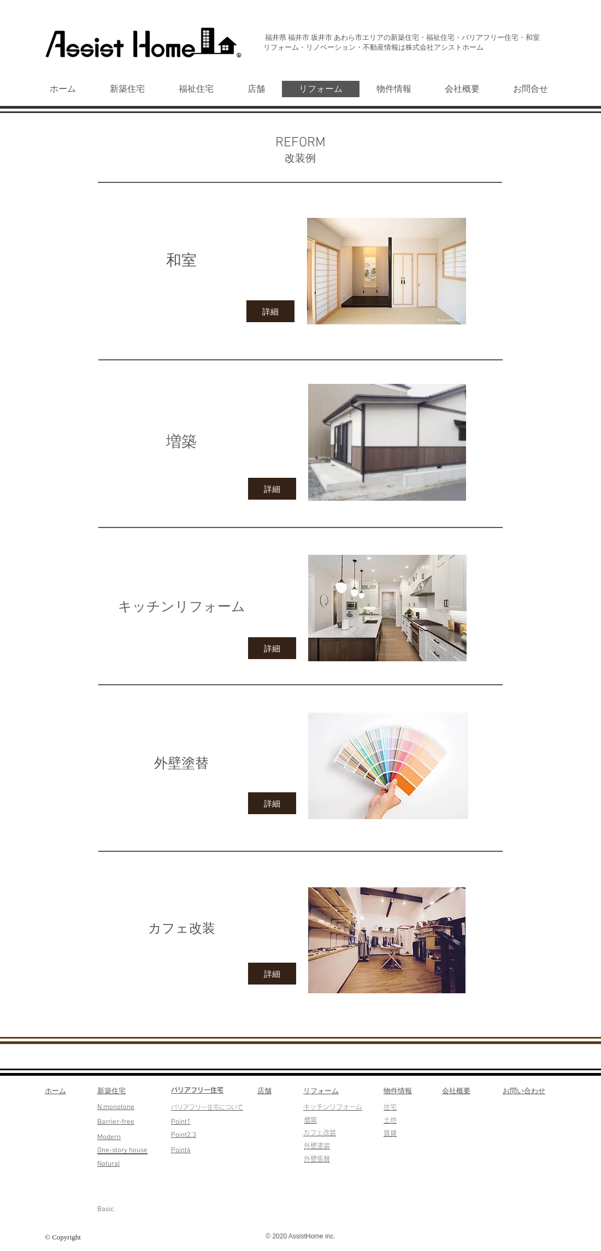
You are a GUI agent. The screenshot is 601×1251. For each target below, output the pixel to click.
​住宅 (390, 1107)
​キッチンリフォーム (332, 1107)
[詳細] (270, 311)
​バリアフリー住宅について (207, 1107)
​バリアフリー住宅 (197, 1090)
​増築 (310, 1120)
